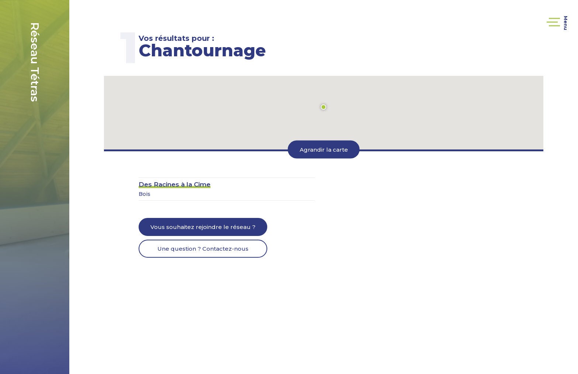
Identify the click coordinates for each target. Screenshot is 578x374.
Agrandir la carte (324, 149)
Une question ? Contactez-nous (202, 248)
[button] (323, 107)
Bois (144, 194)
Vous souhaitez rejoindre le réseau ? (202, 226)
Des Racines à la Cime (174, 184)
